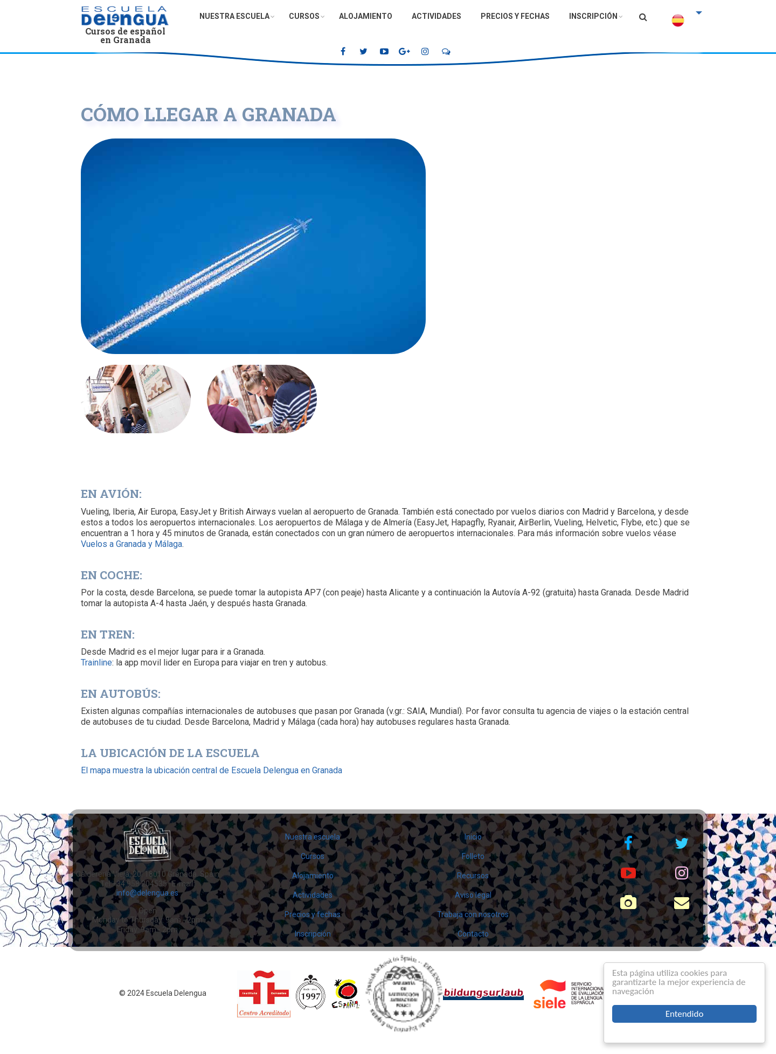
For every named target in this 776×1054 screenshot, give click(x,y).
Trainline (96, 662)
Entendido (685, 1014)
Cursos (304, 16)
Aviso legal (473, 895)
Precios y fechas (515, 16)
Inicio (473, 837)
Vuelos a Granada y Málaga (131, 544)
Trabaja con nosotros (473, 914)
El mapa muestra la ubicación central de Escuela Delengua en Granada (211, 770)
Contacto (473, 934)
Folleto (473, 856)
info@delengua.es (147, 893)
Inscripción (593, 16)
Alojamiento (365, 16)
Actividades (436, 16)
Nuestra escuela (234, 16)
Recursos (473, 875)
